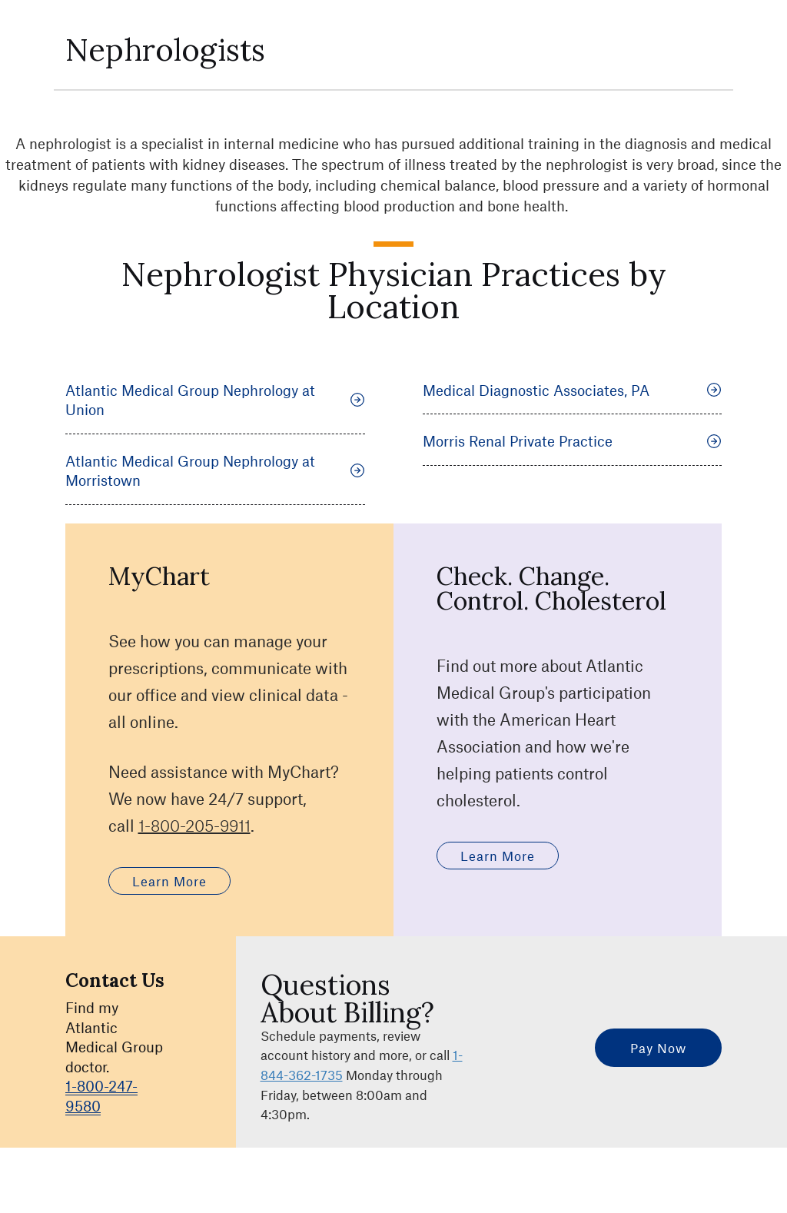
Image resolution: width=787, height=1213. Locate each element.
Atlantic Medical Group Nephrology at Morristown (215, 471)
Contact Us (114, 980)
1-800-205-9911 (194, 825)
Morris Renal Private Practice (572, 441)
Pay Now (658, 1047)
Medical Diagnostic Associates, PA (572, 390)
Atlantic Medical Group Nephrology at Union (215, 400)
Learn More (169, 881)
